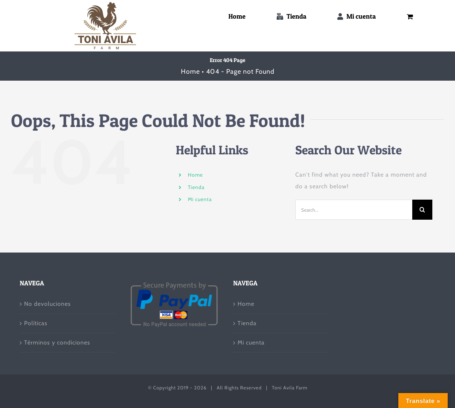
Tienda (196, 187)
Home (195, 175)
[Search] (422, 210)
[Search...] (353, 210)
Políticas (36, 323)
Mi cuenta (200, 199)
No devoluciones (47, 303)
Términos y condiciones (57, 342)
